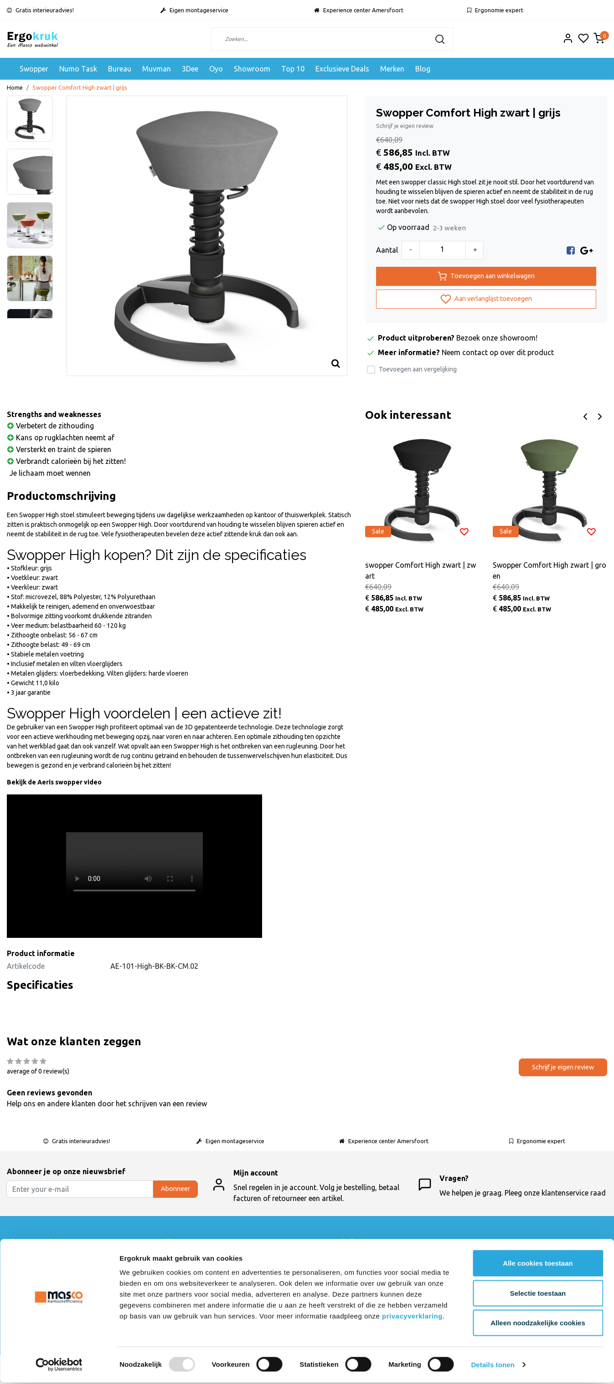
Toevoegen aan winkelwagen (486, 276)
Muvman (156, 69)
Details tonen (492, 1366)
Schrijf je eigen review (404, 125)
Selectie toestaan (538, 1294)
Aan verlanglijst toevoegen (486, 299)
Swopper (34, 69)
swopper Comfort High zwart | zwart (420, 570)
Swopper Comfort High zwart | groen (549, 570)
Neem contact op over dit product (498, 352)
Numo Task (78, 69)
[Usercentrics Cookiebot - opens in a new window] (59, 1366)
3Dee (190, 69)
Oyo (216, 69)
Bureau (119, 69)
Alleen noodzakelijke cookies (537, 1324)
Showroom (252, 69)
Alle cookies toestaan (538, 1264)
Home (15, 87)
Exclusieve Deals (342, 69)
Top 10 (292, 69)
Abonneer (175, 1188)
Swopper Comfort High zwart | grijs (79, 87)
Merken (392, 69)
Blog (422, 69)
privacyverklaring (412, 1317)
